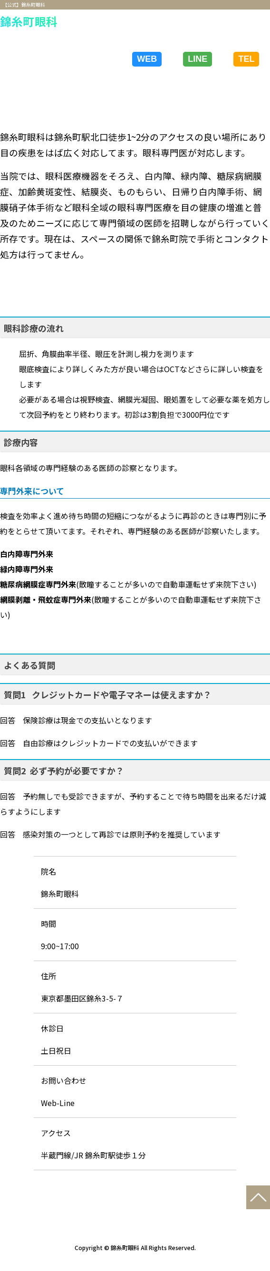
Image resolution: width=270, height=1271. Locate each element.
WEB (147, 59)
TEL (246, 59)
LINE (197, 59)
